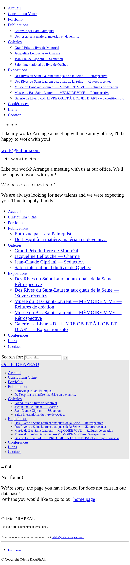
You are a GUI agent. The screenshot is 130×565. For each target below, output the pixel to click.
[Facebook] (14, 550)
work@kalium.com (20, 150)
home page (84, 499)
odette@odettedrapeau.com (68, 537)
